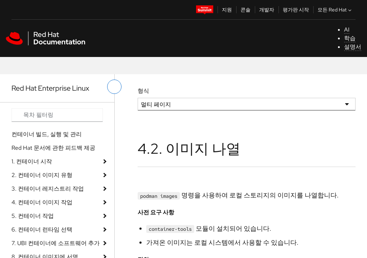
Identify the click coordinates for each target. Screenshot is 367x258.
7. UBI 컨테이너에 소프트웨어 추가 (55, 243)
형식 (143, 91)
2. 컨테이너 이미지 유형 (41, 175)
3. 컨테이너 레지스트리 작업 (47, 188)
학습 (350, 38)
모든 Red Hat (335, 9)
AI (346, 29)
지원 (227, 9)
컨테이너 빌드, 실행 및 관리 (46, 134)
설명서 (352, 47)
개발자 (266, 9)
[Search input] (57, 115)
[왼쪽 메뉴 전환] (114, 87)
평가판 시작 (296, 9)
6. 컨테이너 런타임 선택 (41, 229)
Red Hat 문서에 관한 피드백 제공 (53, 148)
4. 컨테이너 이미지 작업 (41, 202)
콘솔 (245, 9)
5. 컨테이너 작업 (32, 216)
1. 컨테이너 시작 (31, 161)
